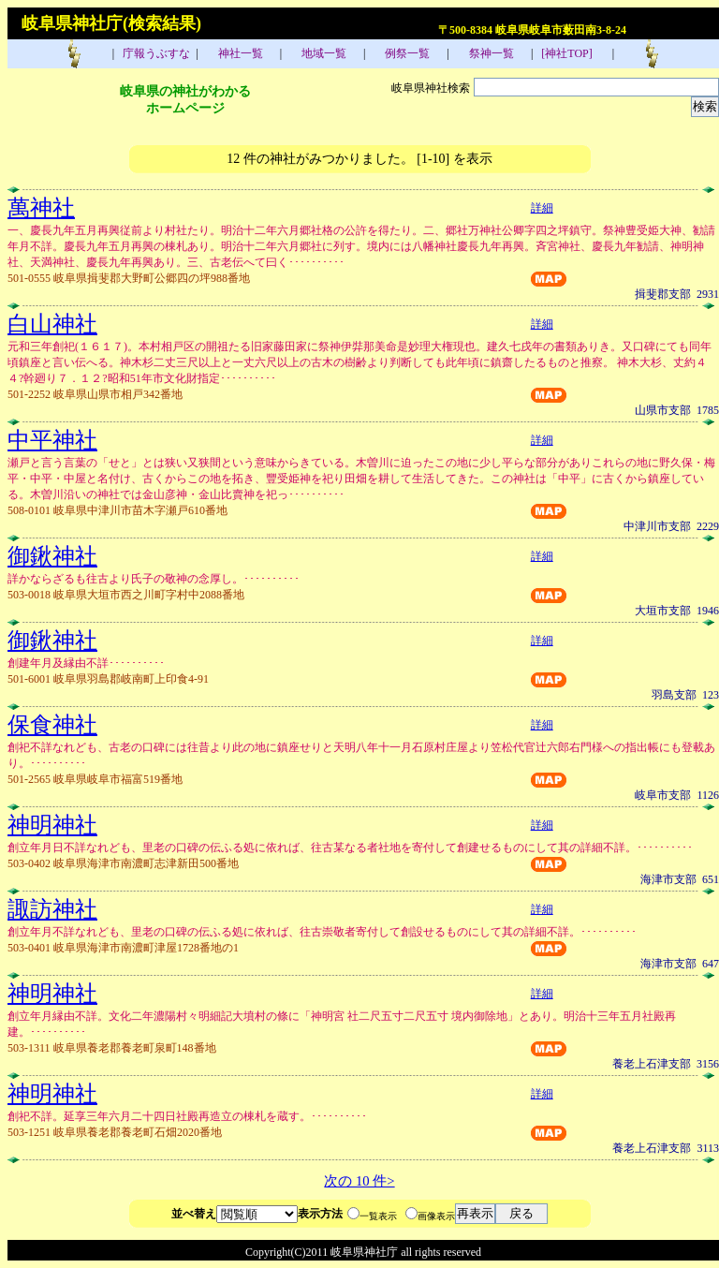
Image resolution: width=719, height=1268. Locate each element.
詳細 (542, 207)
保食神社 (52, 725)
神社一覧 (239, 53)
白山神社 (52, 324)
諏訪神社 (52, 909)
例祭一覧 (406, 53)
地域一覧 (322, 53)
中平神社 (52, 440)
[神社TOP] (572, 53)
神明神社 (52, 825)
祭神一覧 (490, 53)
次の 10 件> (359, 1180)
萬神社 (41, 208)
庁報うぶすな (155, 53)
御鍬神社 (52, 556)
